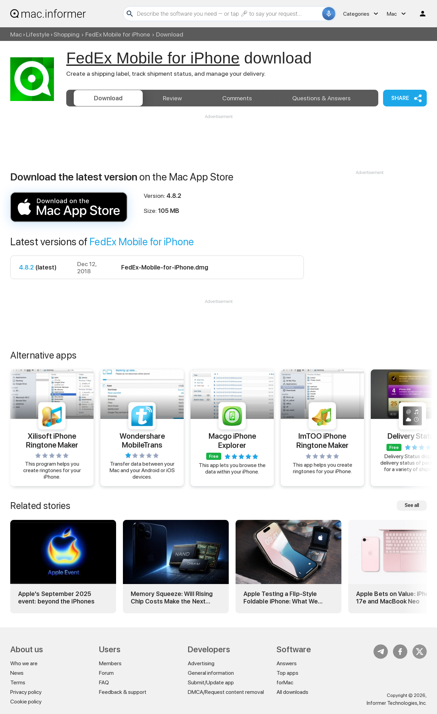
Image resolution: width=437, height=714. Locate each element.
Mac (16, 34)
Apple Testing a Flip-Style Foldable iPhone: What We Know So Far (280, 597)
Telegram (380, 651)
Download (108, 98)
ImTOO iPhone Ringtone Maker (322, 440)
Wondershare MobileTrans (142, 440)
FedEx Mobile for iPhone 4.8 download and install (68, 207)
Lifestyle (38, 34)
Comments (237, 98)
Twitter (419, 651)
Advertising (201, 663)
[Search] (228, 13)
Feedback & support (122, 692)
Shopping (67, 34)
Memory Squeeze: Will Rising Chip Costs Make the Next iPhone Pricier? (172, 597)
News (17, 673)
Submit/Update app (211, 682)
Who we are (24, 663)
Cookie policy (26, 701)
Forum (106, 673)
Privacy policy (26, 692)
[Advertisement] (218, 140)
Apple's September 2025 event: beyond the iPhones (56, 597)
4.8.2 (26, 267)
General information (211, 673)
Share (400, 98)
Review (172, 98)
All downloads (292, 692)
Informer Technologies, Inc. (397, 703)
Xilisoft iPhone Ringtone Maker (52, 440)
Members (110, 663)
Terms (17, 682)
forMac (285, 682)
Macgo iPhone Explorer (232, 440)
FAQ (104, 682)
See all (412, 505)
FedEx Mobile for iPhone (117, 34)
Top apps (287, 673)
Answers (321, 98)
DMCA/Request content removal (226, 692)
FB (400, 651)
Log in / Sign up (419, 14)
